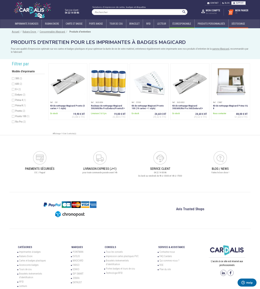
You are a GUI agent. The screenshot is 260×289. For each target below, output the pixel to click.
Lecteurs (23, 286)
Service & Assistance (171, 247)
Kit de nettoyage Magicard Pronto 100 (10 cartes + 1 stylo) (148, 107)
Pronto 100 (22, 116)
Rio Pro (20, 121)
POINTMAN (78, 251)
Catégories (25, 247)
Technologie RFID (114, 273)
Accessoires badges (29, 265)
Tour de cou (116, 23)
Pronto (20, 110)
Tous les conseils (114, 251)
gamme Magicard (220, 48)
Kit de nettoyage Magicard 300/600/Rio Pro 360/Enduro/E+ (187, 107)
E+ (18, 89)
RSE (161, 265)
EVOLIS (76, 256)
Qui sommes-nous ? (169, 260)
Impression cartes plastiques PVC (122, 256)
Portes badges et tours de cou (120, 268)
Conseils (110, 247)
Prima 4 (20, 100)
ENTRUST (77, 282)
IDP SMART (78, 273)
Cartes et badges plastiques (32, 260)
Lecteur (161, 23)
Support (238, 3)
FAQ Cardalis (165, 256)
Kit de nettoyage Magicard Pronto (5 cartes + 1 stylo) (67, 107)
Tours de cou (25, 269)
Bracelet (134, 23)
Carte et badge (74, 23)
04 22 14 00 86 (72, 12)
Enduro (20, 94)
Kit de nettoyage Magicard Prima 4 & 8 (230, 107)
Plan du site (165, 269)
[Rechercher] (139, 12)
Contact (213, 3)
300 (18, 78)
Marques (77, 247)
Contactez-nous (167, 251)
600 (18, 83)
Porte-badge (96, 23)
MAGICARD (78, 260)
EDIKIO (76, 269)
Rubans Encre (25, 256)
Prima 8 (20, 105)
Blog (226, 3)
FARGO (76, 265)
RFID (148, 23)
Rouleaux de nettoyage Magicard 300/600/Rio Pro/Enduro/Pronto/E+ (108, 107)
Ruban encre (52, 23)
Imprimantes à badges (30, 251)
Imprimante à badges (26, 23)
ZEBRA (76, 278)
